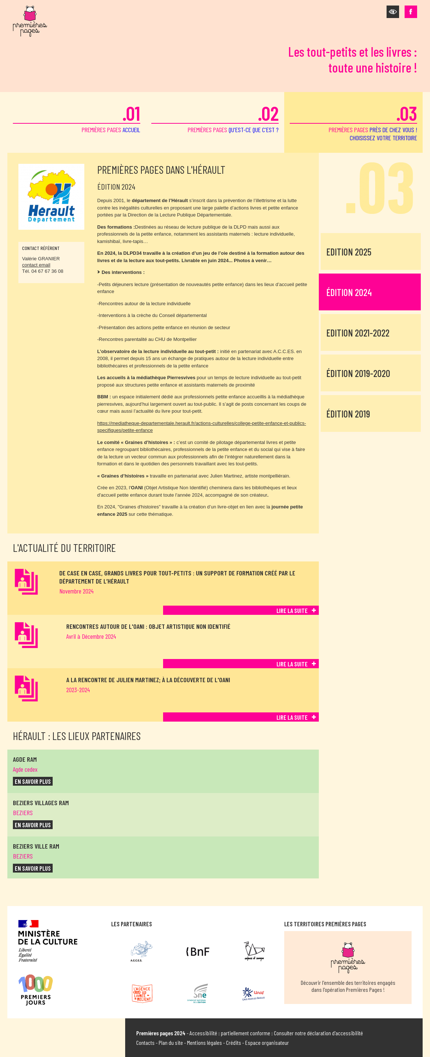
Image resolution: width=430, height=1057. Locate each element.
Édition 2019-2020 (358, 373)
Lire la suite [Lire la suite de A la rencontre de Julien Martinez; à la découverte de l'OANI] (292, 717)
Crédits (233, 1042)
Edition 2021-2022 (358, 332)
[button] (393, 12)
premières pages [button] (353, 121)
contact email (36, 265)
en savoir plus (33, 781)
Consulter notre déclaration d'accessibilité (318, 1032)
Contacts (145, 1042)
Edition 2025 (348, 251)
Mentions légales (204, 1042)
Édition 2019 (348, 413)
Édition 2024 (349, 292)
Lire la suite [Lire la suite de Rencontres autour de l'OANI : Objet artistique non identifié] (292, 663)
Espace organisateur (267, 1042)
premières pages (76, 117)
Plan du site (171, 1042)
